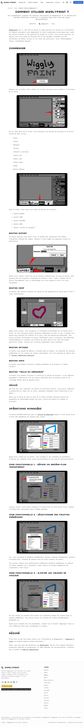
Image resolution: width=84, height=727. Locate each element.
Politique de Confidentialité (57, 722)
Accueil (10, 8)
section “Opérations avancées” (22, 355)
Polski (46, 693)
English (46, 670)
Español (46, 685)
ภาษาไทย (46, 687)
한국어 (45, 677)
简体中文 (46, 705)
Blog (15, 8)
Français (46, 698)
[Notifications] (70, 2)
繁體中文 (46, 675)
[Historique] (67, 2)
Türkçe (46, 708)
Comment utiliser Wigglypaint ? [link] (28, 8)
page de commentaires (30, 649)
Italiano (46, 700)
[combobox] (56, 2)
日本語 (45, 672)
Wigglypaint (13, 30)
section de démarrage (45, 414)
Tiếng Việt (47, 682)
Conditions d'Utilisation (75, 722)
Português (47, 690)
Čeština (46, 703)
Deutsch (46, 695)
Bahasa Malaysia (48, 680)
